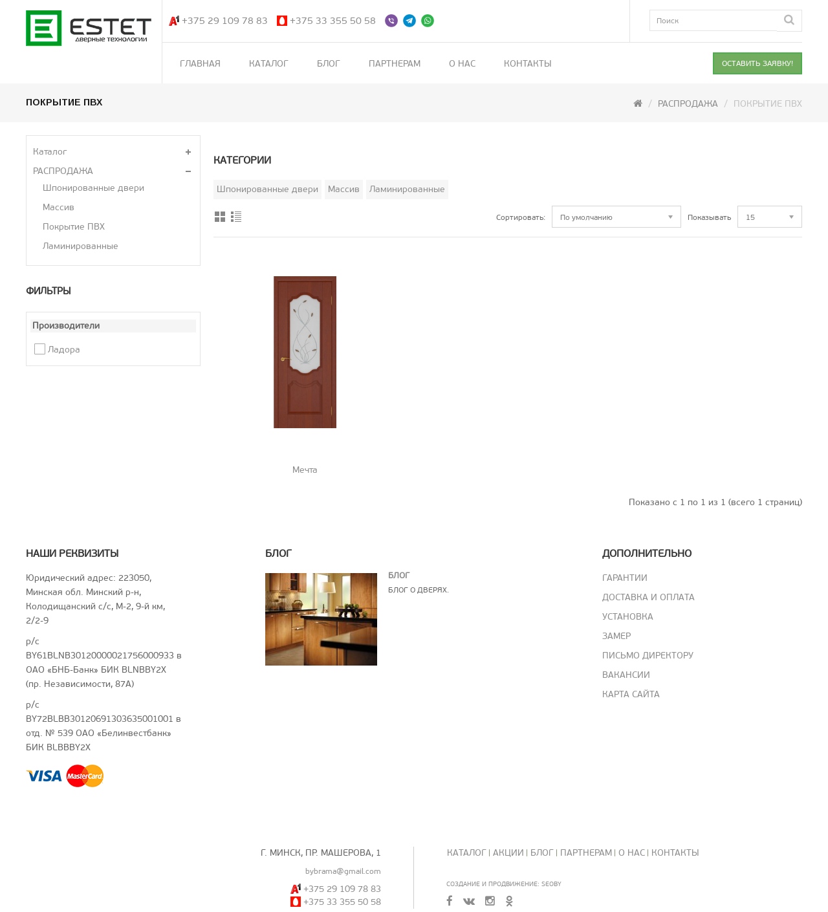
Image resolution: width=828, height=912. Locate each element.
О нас (462, 63)
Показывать (709, 217)
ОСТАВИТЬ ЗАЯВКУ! (757, 63)
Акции (508, 852)
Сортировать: (520, 217)
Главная (200, 63)
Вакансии (626, 674)
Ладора (64, 349)
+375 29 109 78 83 (225, 21)
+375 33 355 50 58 (333, 21)
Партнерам (394, 63)
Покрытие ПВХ (74, 226)
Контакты (528, 63)
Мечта (305, 469)
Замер (616, 636)
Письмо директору (647, 655)
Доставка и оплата (648, 597)
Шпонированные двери (93, 187)
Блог (328, 63)
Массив (58, 207)
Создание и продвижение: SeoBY (503, 884)
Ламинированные (80, 246)
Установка (627, 616)
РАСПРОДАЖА (688, 103)
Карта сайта (631, 694)
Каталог (269, 63)
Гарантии (625, 577)
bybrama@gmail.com (343, 871)
